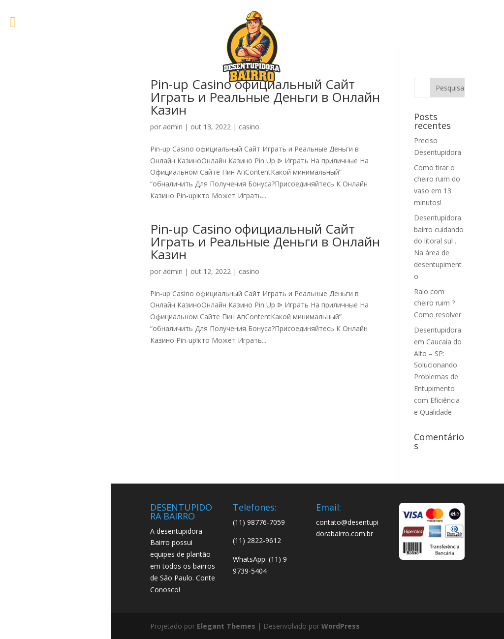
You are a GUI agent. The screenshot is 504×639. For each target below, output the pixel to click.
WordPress (340, 626)
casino (249, 126)
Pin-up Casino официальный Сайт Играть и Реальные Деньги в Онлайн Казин (265, 97)
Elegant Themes (226, 626)
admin (173, 126)
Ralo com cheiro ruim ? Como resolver (437, 303)
